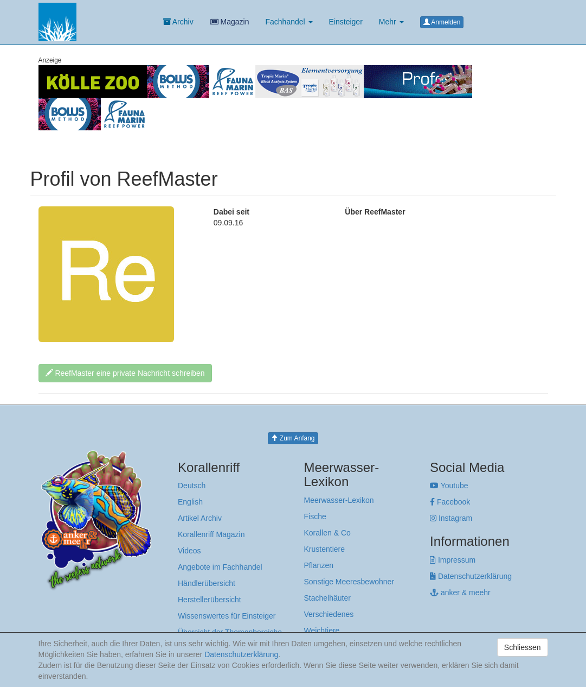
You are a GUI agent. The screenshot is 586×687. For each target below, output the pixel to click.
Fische (315, 516)
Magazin (229, 21)
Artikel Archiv (200, 518)
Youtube (449, 485)
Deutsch (191, 485)
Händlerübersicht (206, 583)
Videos (189, 550)
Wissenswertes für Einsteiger (227, 616)
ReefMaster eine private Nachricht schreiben (125, 373)
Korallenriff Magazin (211, 534)
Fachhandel (288, 21)
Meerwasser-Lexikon (339, 500)
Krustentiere (324, 549)
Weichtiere (322, 630)
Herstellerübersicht (209, 599)
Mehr (391, 21)
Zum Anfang (292, 438)
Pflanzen (318, 565)
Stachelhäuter (327, 598)
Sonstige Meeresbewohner (349, 581)
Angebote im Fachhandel (220, 567)
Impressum (452, 560)
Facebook (450, 501)
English (190, 501)
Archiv (178, 21)
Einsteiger (346, 21)
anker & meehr (460, 592)
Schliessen (522, 647)
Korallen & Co (327, 532)
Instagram (451, 518)
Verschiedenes (329, 614)
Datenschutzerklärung (471, 576)
